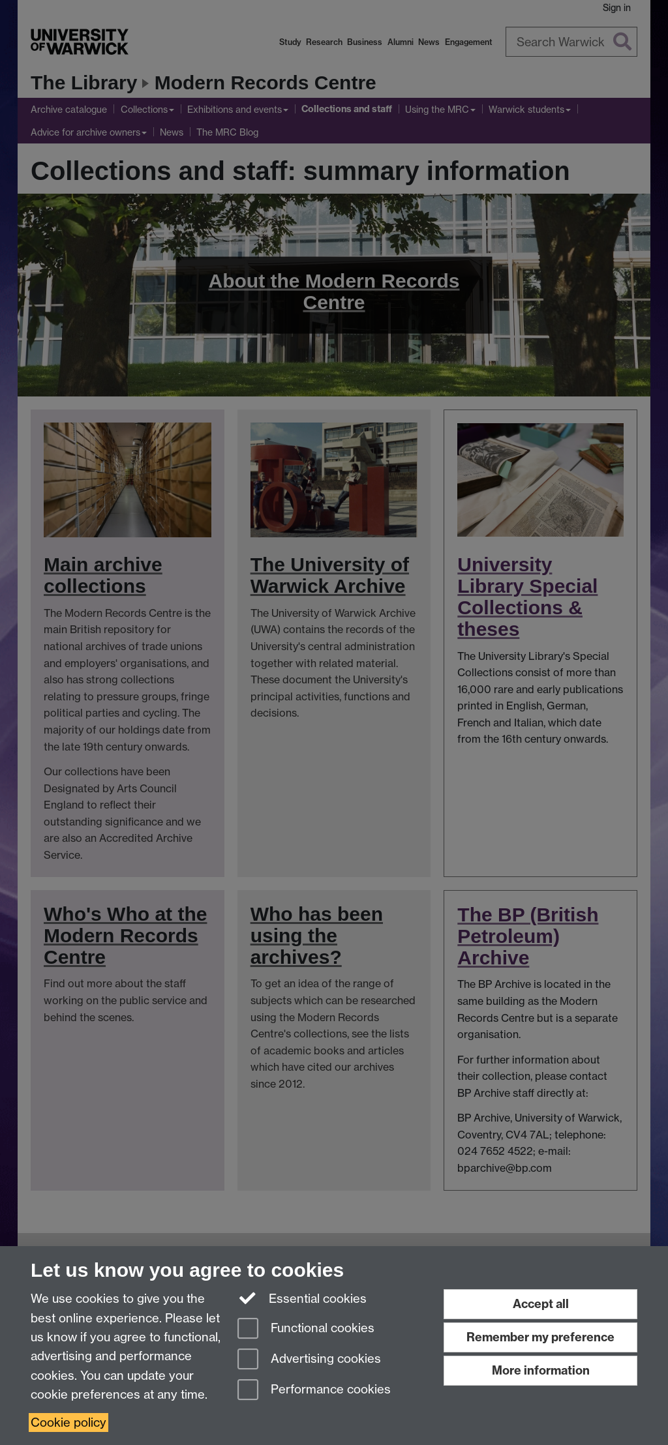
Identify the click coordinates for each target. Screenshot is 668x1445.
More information (541, 1370)
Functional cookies (305, 1329)
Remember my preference (540, 1337)
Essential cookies (302, 1297)
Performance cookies (314, 1390)
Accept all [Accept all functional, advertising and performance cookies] (541, 1303)
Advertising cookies (309, 1360)
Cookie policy (68, 1422)
